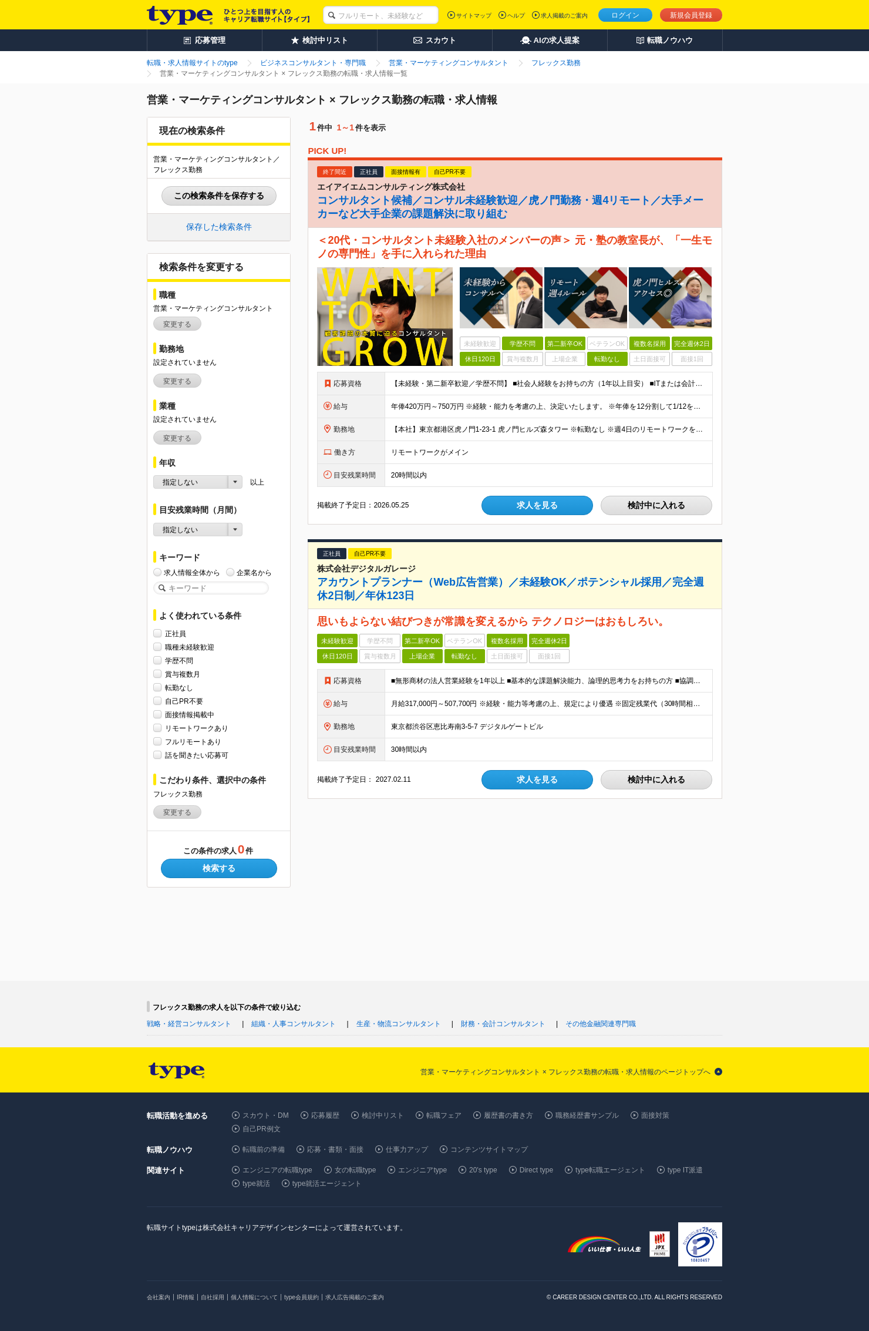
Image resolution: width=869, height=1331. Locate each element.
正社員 (175, 633)
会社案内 (158, 1297)
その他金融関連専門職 (600, 1024)
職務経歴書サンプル (587, 1115)
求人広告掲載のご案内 (354, 1297)
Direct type (536, 1170)
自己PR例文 (261, 1129)
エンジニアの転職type (277, 1170)
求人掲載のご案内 (564, 15)
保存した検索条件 (219, 226)
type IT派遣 (685, 1170)
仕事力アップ (407, 1149)
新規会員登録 (691, 15)
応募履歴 (325, 1115)
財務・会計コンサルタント (503, 1024)
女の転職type (355, 1170)
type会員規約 (301, 1297)
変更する (177, 324)
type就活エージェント (327, 1183)
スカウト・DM (265, 1115)
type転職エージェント (610, 1170)
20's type (483, 1170)
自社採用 (212, 1297)
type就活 (256, 1183)
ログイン (625, 15)
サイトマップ (473, 15)
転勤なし (179, 687)
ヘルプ (516, 15)
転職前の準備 (263, 1149)
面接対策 (655, 1115)
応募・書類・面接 (335, 1149)
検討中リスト (383, 1115)
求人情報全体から (192, 572)
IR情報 (185, 1297)
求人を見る (537, 505)
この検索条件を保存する (219, 195)
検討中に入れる (656, 505)
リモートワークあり (196, 728)
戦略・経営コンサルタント (189, 1024)
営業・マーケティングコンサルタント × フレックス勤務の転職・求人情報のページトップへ (565, 1072)
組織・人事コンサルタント (293, 1024)
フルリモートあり (193, 741)
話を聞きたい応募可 (196, 755)
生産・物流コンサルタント (398, 1024)
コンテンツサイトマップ (489, 1149)
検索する (219, 868)
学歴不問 (179, 660)
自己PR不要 (184, 701)
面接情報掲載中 (189, 714)
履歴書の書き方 (508, 1115)
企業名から (254, 572)
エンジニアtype (422, 1170)
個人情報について (254, 1297)
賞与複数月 (182, 674)
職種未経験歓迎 (189, 647)
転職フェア (444, 1115)
